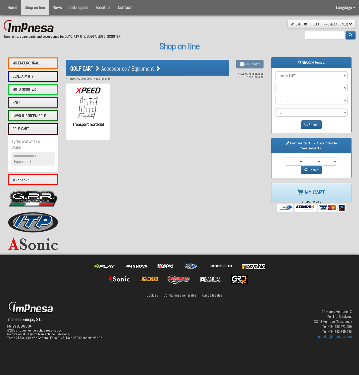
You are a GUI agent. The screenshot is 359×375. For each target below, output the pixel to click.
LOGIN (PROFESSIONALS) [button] (332, 24)
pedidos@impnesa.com (335, 336)
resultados (250, 64)
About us (103, 7)
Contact (125, 7)
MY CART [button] (299, 24)
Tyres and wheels (25, 141)
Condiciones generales (180, 295)
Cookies (152, 295)
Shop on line (35, 7)
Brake (16, 147)
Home (12, 7)
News (57, 7)
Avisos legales (212, 295)
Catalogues (78, 7)
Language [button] (345, 7)
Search (311, 124)
